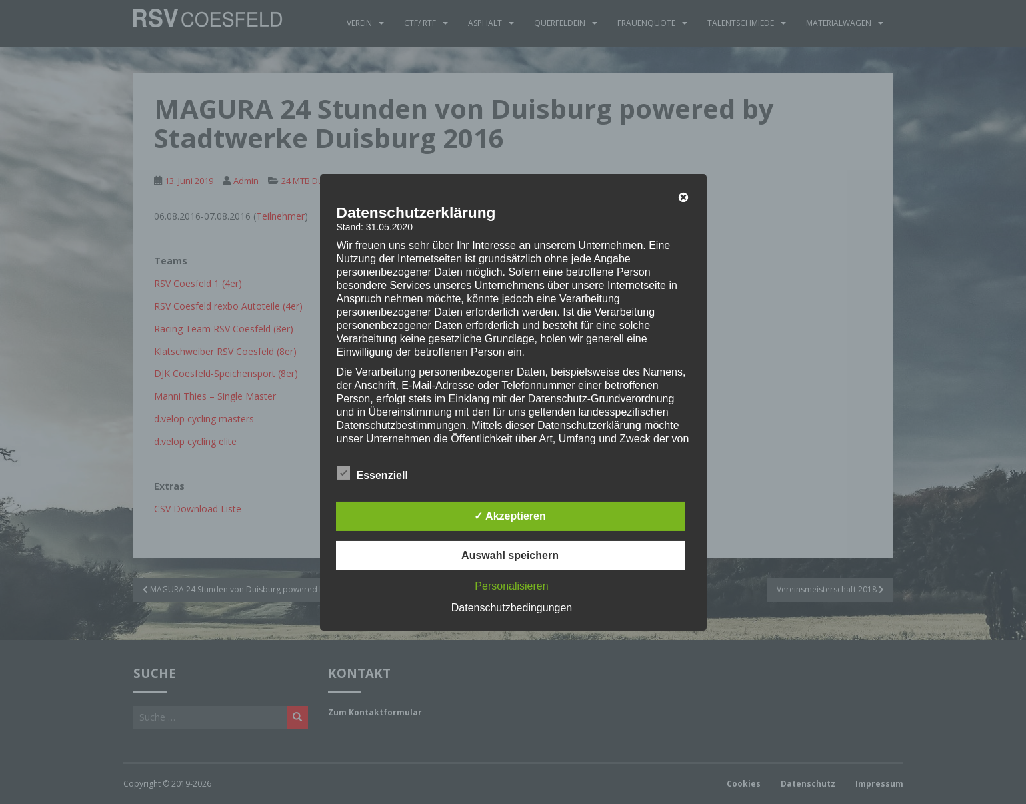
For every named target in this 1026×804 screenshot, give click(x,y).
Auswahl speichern (510, 555)
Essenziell (372, 473)
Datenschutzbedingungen (511, 607)
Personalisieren (511, 586)
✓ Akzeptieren (510, 516)
